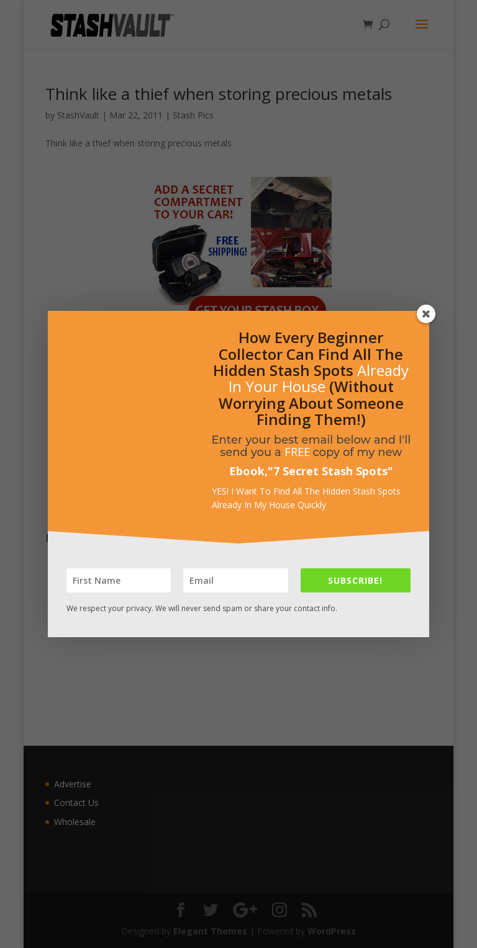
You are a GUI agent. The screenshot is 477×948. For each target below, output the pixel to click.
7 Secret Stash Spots (330, 470)
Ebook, (248, 470)
